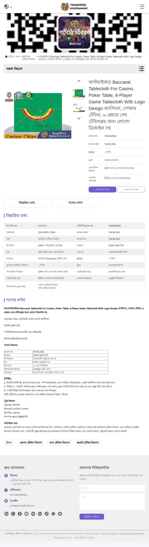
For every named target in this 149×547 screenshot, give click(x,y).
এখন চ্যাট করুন (131, 189)
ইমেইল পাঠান (92, 522)
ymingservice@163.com (22, 511)
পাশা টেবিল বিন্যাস (59, 448)
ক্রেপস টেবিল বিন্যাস (31, 448)
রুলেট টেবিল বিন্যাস (88, 448)
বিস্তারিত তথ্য (27, 202)
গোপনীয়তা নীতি (12, 539)
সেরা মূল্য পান (102, 189)
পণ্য (17, 56)
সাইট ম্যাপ (27, 539)
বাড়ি (11, 56)
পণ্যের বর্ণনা (75, 202)
